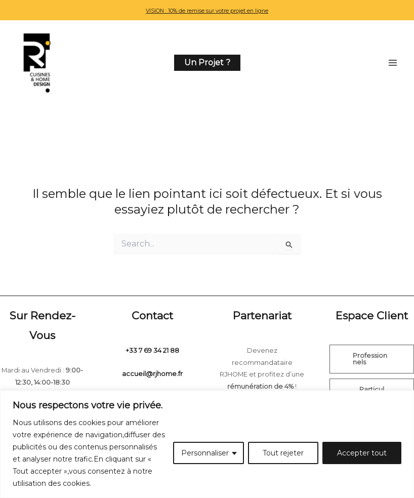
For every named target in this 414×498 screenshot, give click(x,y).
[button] (207, 64)
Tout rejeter (283, 453)
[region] (207, 444)
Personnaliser (205, 453)
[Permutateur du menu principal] (393, 64)
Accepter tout (362, 453)
